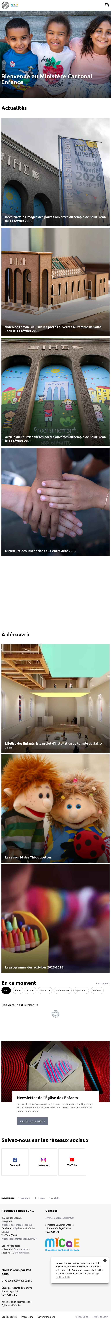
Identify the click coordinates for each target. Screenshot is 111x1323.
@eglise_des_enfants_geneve (16, 1224)
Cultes (30, 990)
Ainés (18, 990)
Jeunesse (45, 990)
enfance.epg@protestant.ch (59, 1217)
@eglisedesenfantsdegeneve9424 (19, 1238)
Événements (62, 990)
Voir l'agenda (103, 983)
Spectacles (81, 990)
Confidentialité (9, 1316)
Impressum (27, 1316)
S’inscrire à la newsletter (32, 1121)
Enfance (97, 990)
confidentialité (63, 1277)
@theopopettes (21, 1249)
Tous (6, 990)
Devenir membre (46, 1316)
